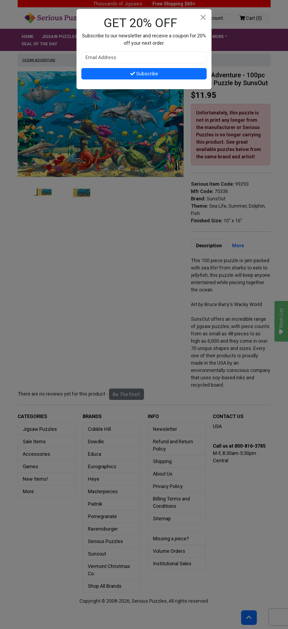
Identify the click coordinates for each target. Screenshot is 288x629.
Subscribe (144, 73)
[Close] (203, 17)
